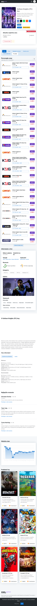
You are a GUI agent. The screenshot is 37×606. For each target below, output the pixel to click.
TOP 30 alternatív (7, 53)
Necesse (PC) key (24, 497)
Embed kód (19, 27)
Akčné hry (6, 272)
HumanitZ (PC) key (6, 497)
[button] (34, 1)
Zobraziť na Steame (26, 27)
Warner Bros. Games (24, 259)
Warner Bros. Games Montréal (12, 259)
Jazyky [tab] (16, 356)
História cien (26, 51)
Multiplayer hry (25, 272)
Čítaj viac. (17, 603)
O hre (9, 51)
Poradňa (15, 53)
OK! (22, 603)
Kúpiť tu (32, 64)
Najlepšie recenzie (17, 51)
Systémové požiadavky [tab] (7, 356)
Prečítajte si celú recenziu (6, 402)
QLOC (4, 259)
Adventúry (12, 272)
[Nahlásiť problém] (13, 41)
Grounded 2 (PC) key (24, 573)
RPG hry (18, 272)
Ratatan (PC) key (24, 535)
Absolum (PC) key (6, 535)
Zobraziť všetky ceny (18, 245)
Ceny (4, 51)
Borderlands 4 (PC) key (7, 573)
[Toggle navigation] (31, 1)
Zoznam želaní (7, 41)
